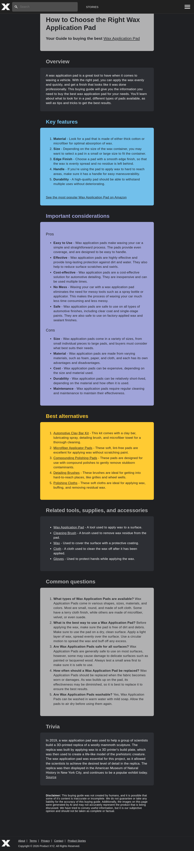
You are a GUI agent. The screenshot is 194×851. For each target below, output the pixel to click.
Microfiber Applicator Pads (72, 448)
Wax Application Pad (121, 38)
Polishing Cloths (65, 483)
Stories (92, 7)
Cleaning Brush (64, 533)
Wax (56, 543)
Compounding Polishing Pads (75, 458)
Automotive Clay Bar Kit (71, 433)
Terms (33, 840)
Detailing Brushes (66, 473)
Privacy (45, 840)
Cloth (57, 549)
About (21, 840)
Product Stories (77, 840)
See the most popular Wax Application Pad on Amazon (86, 197)
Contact (58, 840)
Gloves (58, 559)
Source (51, 777)
